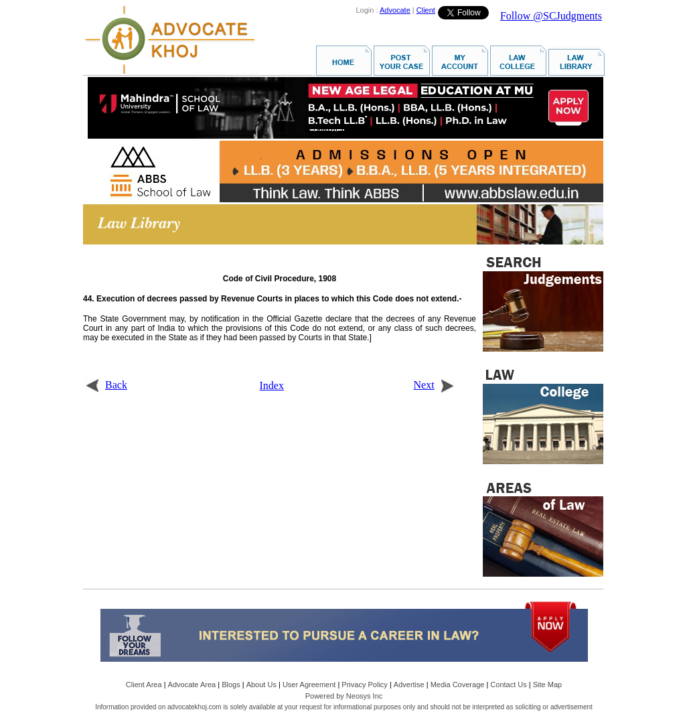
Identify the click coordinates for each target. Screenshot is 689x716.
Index (272, 385)
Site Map (547, 685)
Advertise (409, 685)
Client (425, 10)
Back (106, 384)
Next (434, 384)
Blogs (231, 685)
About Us (261, 685)
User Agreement (309, 685)
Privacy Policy (364, 685)
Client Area (144, 685)
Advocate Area (192, 685)
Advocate (395, 10)
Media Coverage (458, 685)
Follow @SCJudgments (551, 15)
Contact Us (508, 685)
